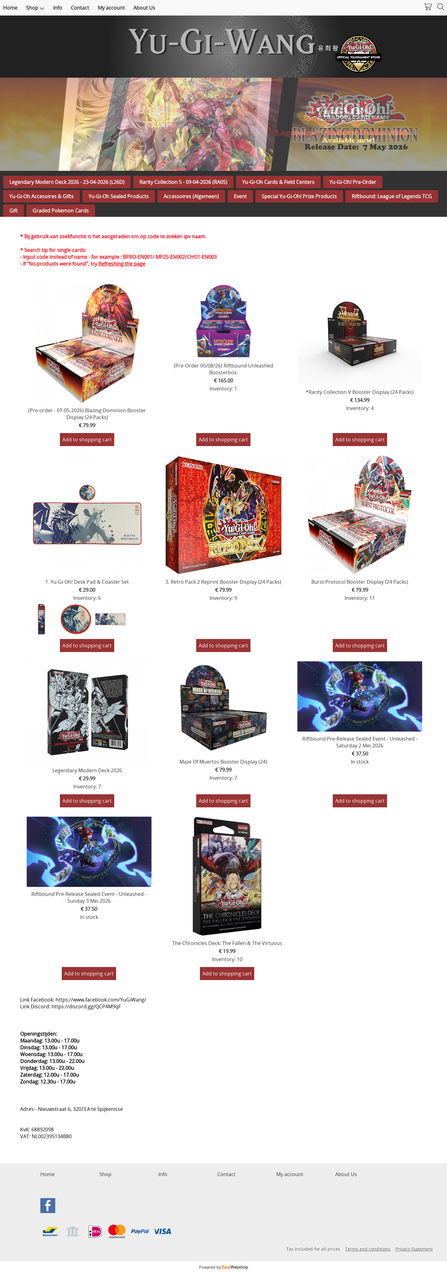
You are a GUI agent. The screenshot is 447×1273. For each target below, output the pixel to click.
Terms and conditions (368, 1249)
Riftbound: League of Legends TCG (392, 196)
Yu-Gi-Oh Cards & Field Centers (278, 182)
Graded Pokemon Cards (61, 210)
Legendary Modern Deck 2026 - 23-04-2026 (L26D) (66, 182)
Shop (35, 7)
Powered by (223, 1267)
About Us (144, 7)
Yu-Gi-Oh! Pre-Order (352, 182)
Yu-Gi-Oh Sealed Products (118, 196)
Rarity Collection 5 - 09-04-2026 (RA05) (183, 182)
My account (111, 7)
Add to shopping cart (87, 439)
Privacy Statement (414, 1249)
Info (57, 7)
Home (10, 7)
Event (240, 196)
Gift (13, 210)
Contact (80, 7)
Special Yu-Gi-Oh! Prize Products (299, 196)
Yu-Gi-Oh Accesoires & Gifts (41, 196)
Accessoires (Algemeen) (191, 196)
